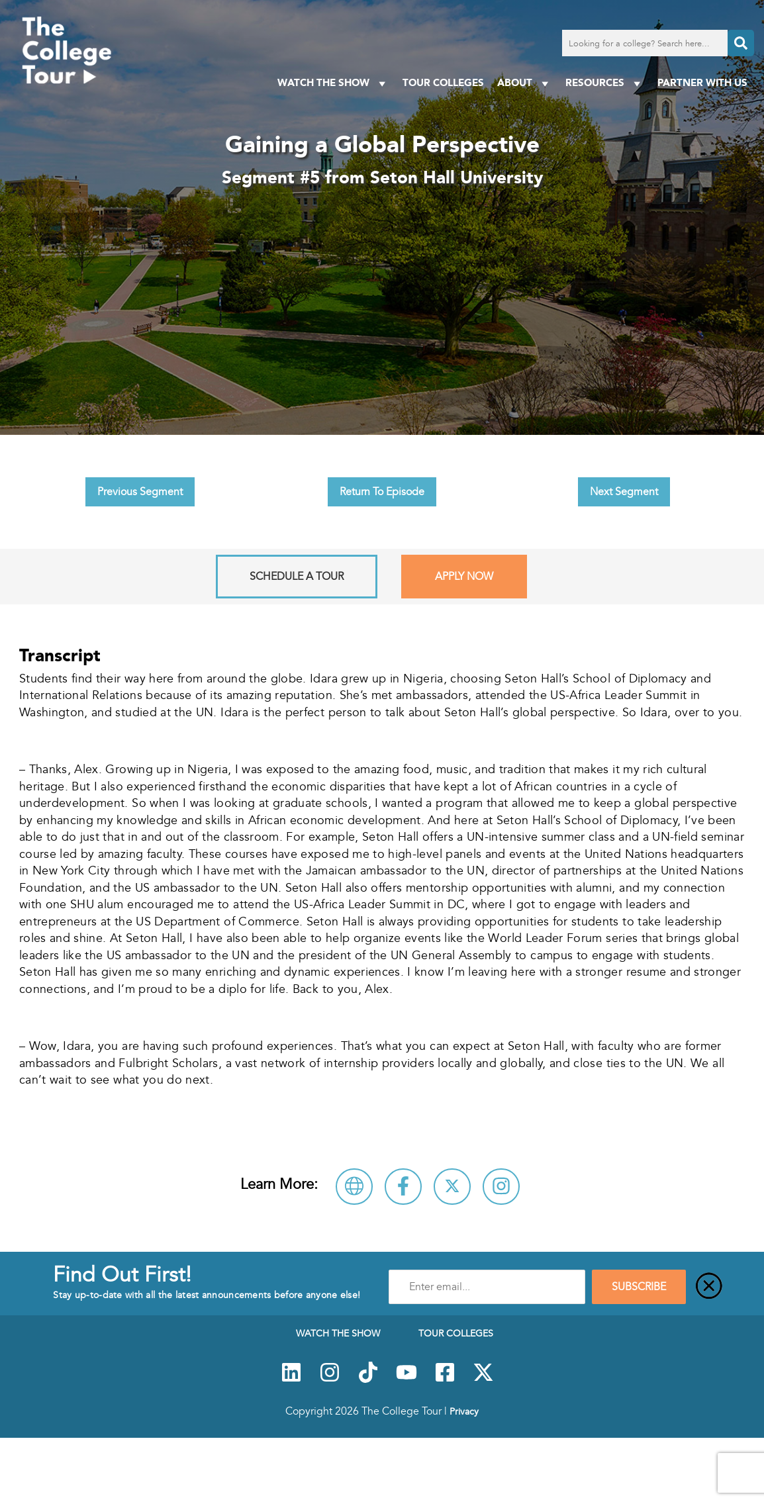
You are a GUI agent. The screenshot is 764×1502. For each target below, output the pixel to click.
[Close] (709, 1286)
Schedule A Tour (297, 576)
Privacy (464, 1411)
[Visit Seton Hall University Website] (354, 1186)
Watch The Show (333, 83)
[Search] (741, 43)
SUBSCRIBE (639, 1286)
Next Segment (624, 491)
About (524, 83)
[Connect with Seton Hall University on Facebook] (403, 1186)
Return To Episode (382, 491)
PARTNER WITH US (702, 82)
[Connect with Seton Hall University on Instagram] (501, 1186)
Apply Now (464, 576)
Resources (604, 83)
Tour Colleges (443, 82)
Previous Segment (140, 491)
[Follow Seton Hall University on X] (452, 1186)
